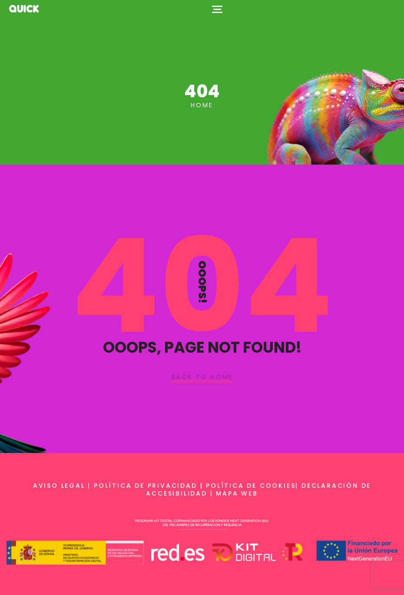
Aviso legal (59, 485)
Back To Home (202, 377)
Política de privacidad (145, 485)
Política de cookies (250, 485)
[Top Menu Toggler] (217, 8)
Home (202, 105)
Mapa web (237, 493)
